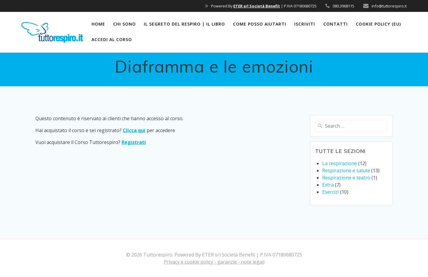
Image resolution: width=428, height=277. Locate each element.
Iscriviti (304, 24)
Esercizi (330, 192)
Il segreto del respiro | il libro (184, 24)
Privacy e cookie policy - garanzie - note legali (214, 262)
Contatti (335, 24)
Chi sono (124, 24)
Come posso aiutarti (259, 24)
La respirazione (339, 163)
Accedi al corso (112, 39)
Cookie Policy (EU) (378, 24)
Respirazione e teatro (346, 177)
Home (98, 24)
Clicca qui (134, 130)
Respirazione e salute (346, 170)
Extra (328, 184)
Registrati (134, 142)
